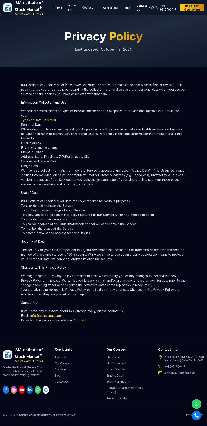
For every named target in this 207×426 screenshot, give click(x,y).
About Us (60, 357)
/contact (80, 320)
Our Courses (63, 363)
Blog (127, 7)
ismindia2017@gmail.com (179, 372)
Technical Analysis (118, 381)
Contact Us (62, 381)
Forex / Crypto (116, 369)
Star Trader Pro (116, 363)
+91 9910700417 (174, 366)
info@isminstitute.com (46, 315)
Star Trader (114, 357)
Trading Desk (115, 375)
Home (58, 7)
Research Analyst (117, 398)
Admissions (110, 7)
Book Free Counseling (192, 7)
